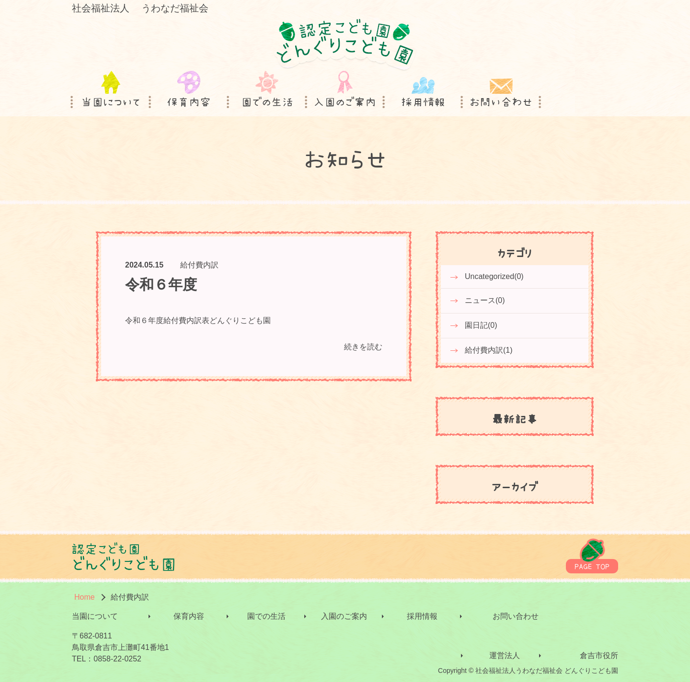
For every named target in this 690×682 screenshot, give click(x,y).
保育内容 (188, 616)
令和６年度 (161, 284)
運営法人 (504, 655)
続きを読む (363, 347)
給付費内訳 (199, 265)
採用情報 (422, 616)
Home (84, 597)
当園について (95, 616)
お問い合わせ (516, 616)
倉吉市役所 (599, 655)
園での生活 (266, 616)
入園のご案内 (344, 616)
